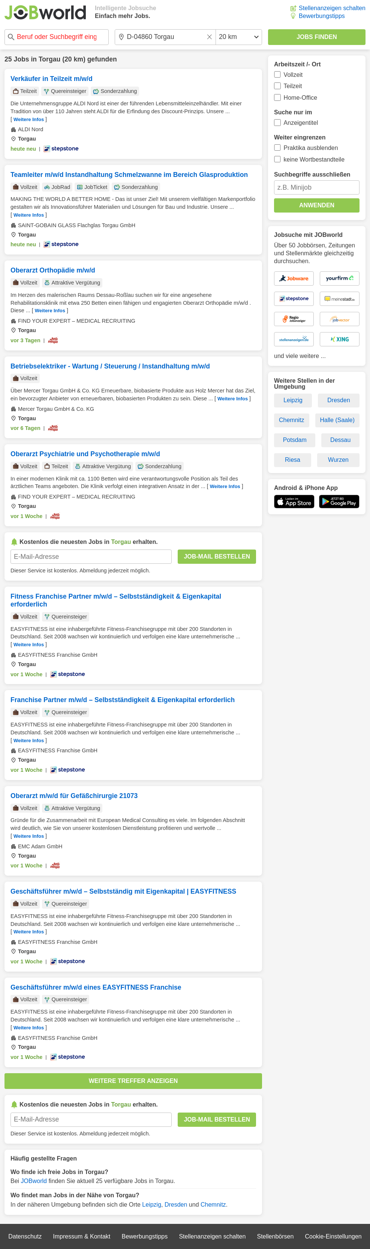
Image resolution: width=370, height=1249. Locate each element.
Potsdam (295, 440)
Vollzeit (293, 75)
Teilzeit (293, 86)
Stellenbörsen (275, 1236)
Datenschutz (25, 1236)
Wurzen (338, 460)
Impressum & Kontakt (81, 1236)
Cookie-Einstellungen (333, 1236)
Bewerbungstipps (322, 16)
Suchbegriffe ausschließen (312, 174)
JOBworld (34, 1181)
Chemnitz (213, 1204)
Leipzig (151, 1204)
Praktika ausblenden (311, 148)
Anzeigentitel (301, 123)
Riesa (292, 460)
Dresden (176, 1204)
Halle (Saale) (337, 420)
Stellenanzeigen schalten (332, 8)
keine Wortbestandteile (314, 159)
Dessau (340, 440)
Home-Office (301, 97)
